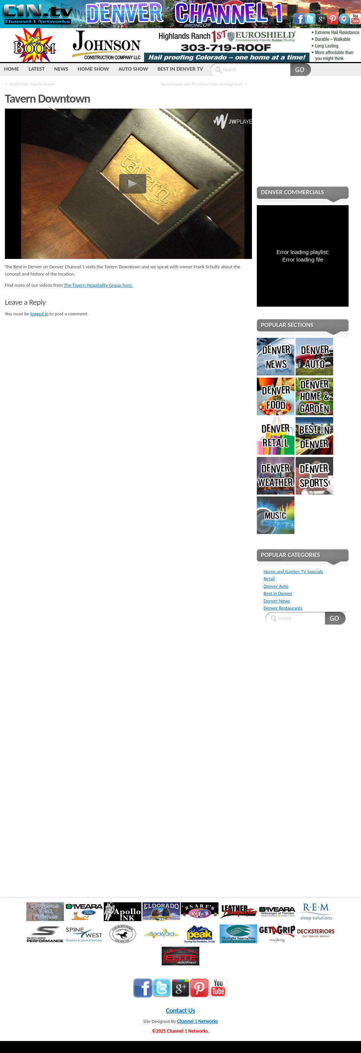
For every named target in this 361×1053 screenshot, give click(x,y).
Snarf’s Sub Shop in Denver (32, 83)
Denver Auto (276, 586)
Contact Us (180, 1010)
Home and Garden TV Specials (293, 571)
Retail (269, 578)
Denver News (277, 601)
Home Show (93, 68)
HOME (11, 68)
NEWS (61, 68)
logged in (39, 313)
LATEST (37, 68)
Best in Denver (278, 593)
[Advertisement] (303, 136)
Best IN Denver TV (180, 68)
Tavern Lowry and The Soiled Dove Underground (201, 83)
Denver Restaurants (283, 608)
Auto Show (133, 68)
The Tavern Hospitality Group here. (98, 285)
